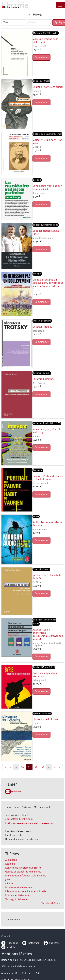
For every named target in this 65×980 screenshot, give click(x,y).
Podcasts (52, 943)
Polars (36, 516)
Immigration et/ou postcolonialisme (25, 875)
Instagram (30, 943)
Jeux (7, 879)
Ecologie (10, 864)
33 (43, 766)
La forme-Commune (43, 379)
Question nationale (42, 713)
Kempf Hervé (39, 193)
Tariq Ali (36, 91)
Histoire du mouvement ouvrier (47, 134)
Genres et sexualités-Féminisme (23, 872)
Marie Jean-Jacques (42, 238)
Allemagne (11, 860)
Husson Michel (40, 483)
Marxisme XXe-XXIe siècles (45, 33)
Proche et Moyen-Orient (18, 887)
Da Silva (36, 582)
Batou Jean (38, 331)
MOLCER (36, 147)
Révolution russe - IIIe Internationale (25, 891)
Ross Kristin (38, 383)
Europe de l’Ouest (41, 81)
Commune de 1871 (41, 373)
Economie (37, 470)
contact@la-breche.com (19, 819)
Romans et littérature (17, 895)
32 (36, 766)
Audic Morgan (39, 529)
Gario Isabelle (39, 46)
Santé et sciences (41, 569)
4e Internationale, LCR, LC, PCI (47, 423)
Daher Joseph (39, 680)
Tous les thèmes (50, 903)
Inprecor (36, 436)
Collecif (36, 724)
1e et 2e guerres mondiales (45, 225)
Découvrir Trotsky (42, 327)
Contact (5, 936)
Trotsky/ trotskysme (16, 899)
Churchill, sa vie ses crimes (48, 87)
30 (23, 766)
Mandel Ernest (40, 643)
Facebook (9, 943)
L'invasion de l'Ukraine (45, 719)
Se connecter (14, 919)
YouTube (11, 947)
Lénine (9, 883)
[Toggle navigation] (60, 5)
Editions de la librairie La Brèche (23, 868)
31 (30, 766)
